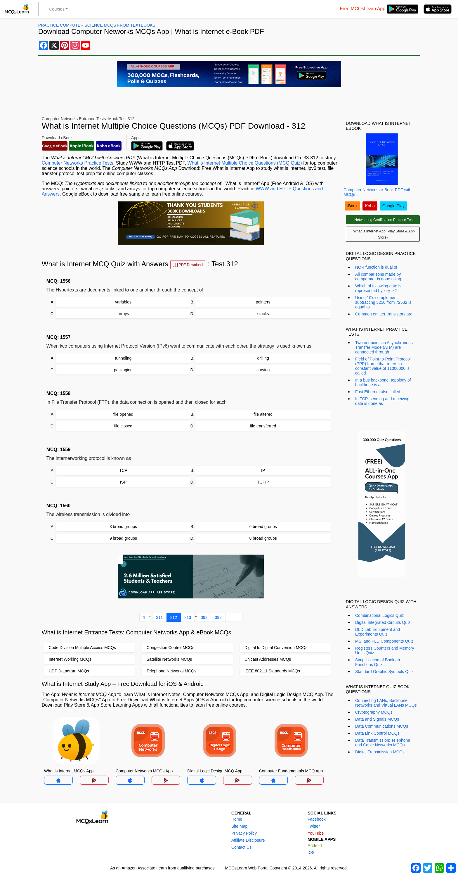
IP (263, 470)
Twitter (314, 826)
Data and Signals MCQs (377, 719)
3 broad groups (123, 526)
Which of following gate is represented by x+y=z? (378, 288)
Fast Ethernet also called (377, 391)
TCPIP (263, 482)
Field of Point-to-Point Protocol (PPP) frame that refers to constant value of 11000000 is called (383, 366)
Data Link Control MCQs (377, 733)
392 (204, 617)
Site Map (239, 826)
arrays (123, 313)
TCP (123, 470)
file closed (123, 426)
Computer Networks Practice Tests (77, 162)
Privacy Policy (244, 833)
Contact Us (241, 847)
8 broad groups (263, 538)
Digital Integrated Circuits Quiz (382, 622)
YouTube (316, 833)
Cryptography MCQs (374, 712)
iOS (311, 852)
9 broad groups (123, 538)
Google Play (393, 205)
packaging (123, 369)
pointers (263, 302)
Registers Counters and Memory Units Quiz (384, 650)
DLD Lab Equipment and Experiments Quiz (377, 631)
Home (236, 819)
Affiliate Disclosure (248, 840)
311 (159, 617)
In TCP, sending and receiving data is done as (382, 401)
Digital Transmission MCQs (380, 752)
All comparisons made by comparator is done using (378, 276)
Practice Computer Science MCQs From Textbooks (96, 25)
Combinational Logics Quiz (379, 615)
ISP (123, 482)
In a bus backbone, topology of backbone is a (383, 382)
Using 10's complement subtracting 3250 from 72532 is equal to (383, 302)
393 (218, 617)
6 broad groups (263, 526)
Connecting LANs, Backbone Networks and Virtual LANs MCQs (386, 702)
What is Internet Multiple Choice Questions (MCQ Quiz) (244, 162)
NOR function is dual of (376, 267)
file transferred (263, 426)
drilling (263, 358)
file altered (263, 414)
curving (263, 369)
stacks (263, 313)
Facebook (316, 819)
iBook (352, 205)
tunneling (123, 358)
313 (187, 617)
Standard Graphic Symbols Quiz (384, 671)
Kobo (370, 205)
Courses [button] (57, 9)
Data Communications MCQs (381, 726)
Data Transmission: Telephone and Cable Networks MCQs (382, 742)
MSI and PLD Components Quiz (384, 641)
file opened (123, 414)
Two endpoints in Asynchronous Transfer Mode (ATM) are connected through (384, 347)
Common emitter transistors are (383, 314)
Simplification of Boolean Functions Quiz (377, 662)
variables (123, 302)
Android (315, 845)
